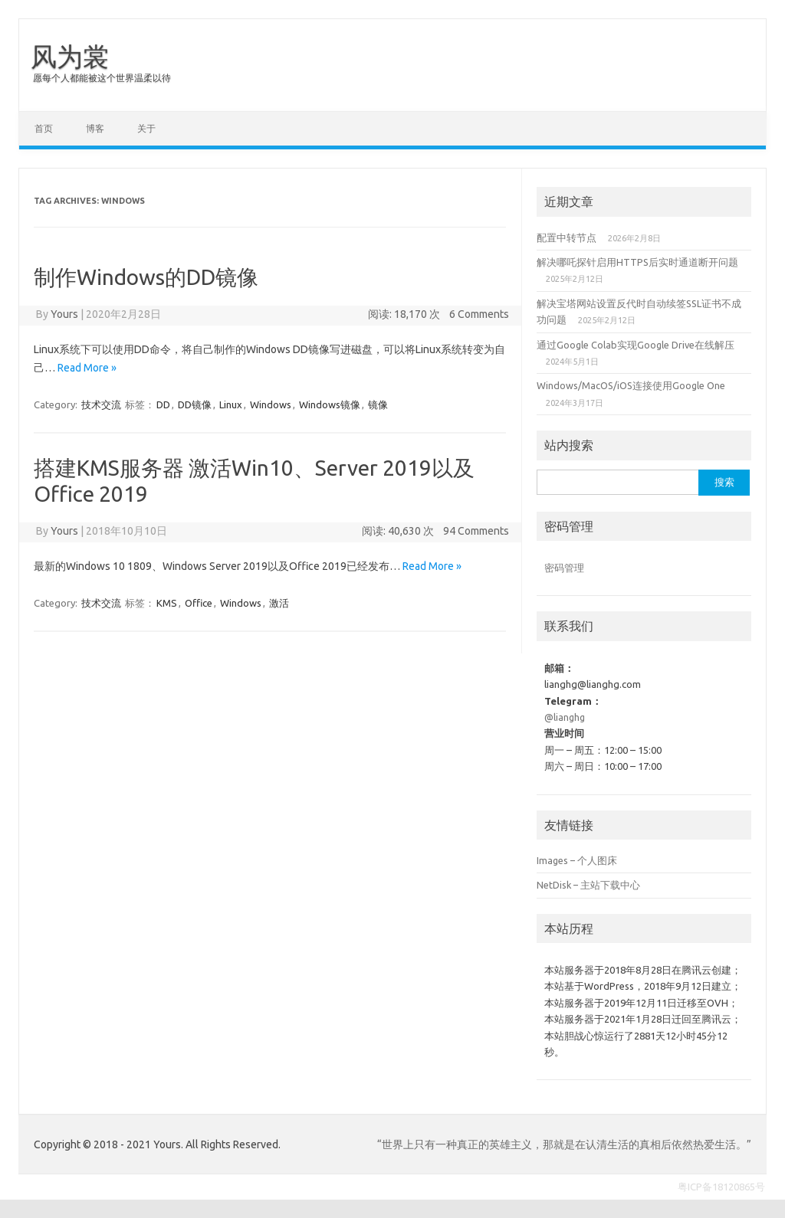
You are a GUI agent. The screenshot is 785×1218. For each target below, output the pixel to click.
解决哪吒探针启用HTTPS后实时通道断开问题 (637, 262)
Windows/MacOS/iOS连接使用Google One (631, 385)
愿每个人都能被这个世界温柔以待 (102, 78)
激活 (279, 603)
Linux (230, 404)
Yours (64, 314)
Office (198, 603)
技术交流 (101, 404)
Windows (270, 404)
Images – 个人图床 (577, 860)
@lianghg (564, 717)
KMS (166, 603)
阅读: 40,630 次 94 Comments (435, 531)
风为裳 (70, 55)
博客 (95, 128)
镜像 (378, 404)
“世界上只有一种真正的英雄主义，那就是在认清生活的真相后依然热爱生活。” (564, 1144)
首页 (43, 128)
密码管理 (564, 567)
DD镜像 (195, 404)
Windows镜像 (329, 404)
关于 (146, 128)
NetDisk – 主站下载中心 (588, 884)
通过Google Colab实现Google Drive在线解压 (635, 344)
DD (163, 404)
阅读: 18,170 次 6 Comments (438, 314)
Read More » (87, 368)
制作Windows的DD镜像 (146, 277)
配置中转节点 (566, 237)
